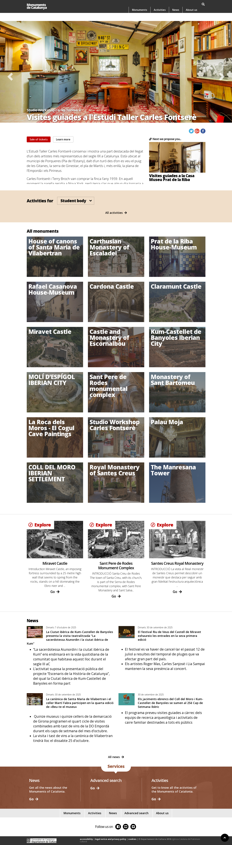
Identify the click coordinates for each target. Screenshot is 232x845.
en (194, 4)
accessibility (86, 839)
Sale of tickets (39, 139)
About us (191, 18)
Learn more (63, 139)
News (175, 18)
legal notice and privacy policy (110, 839)
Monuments (139, 18)
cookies (132, 839)
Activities (160, 18)
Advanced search (136, 813)
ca (176, 4)
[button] (10, 77)
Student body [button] (75, 200)
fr (202, 4)
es (185, 4)
